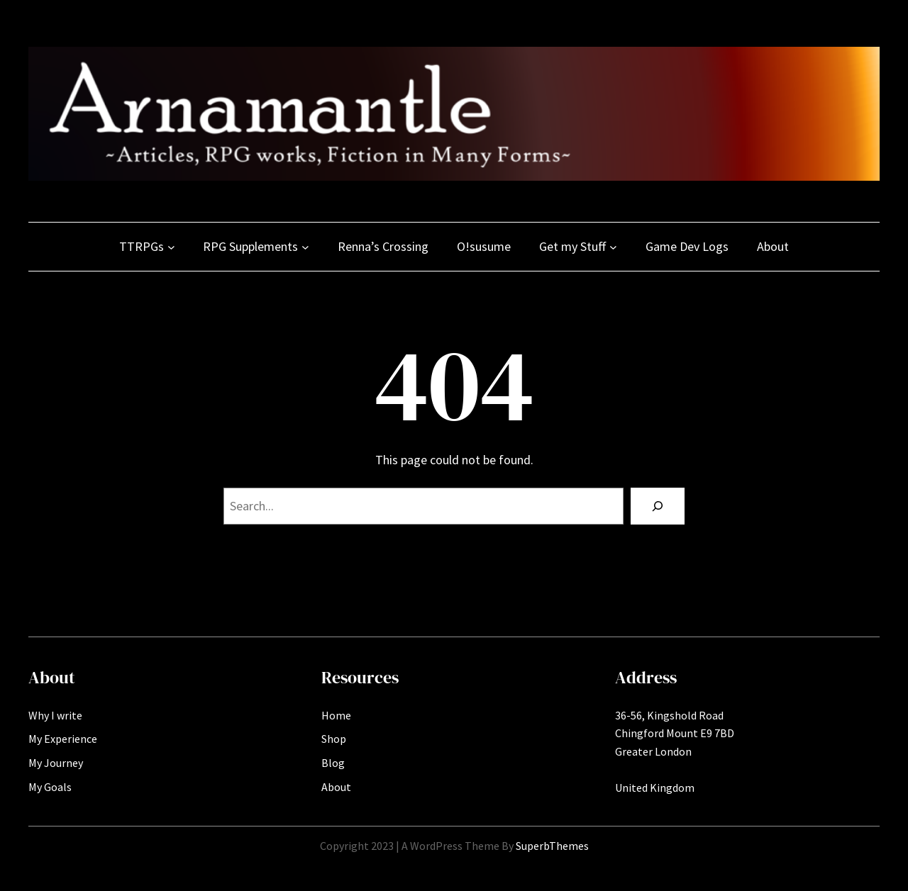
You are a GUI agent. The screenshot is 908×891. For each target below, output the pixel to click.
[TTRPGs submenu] (171, 247)
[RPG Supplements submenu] (305, 247)
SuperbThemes (552, 846)
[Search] (658, 506)
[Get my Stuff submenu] (613, 247)
